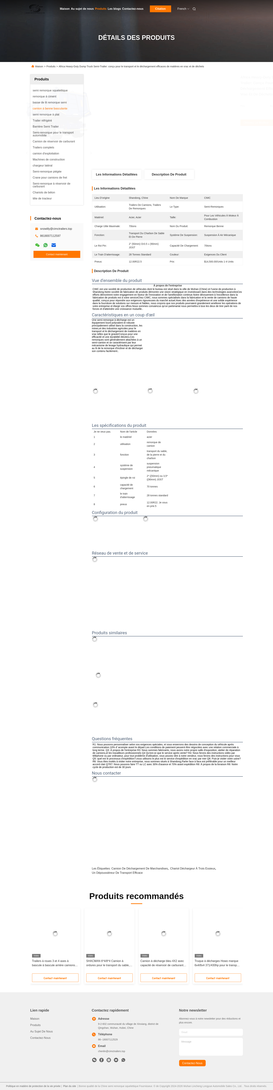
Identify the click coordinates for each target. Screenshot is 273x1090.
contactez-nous (192, 1063)
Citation (160, 8)
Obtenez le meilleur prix (186, 122)
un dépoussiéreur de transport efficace (117, 872)
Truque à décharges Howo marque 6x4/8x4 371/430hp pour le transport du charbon (217, 963)
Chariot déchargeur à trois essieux (192, 868)
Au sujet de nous (82, 8)
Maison (65, 8)
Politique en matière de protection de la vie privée (33, 1086)
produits (35, 1025)
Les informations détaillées (116, 174)
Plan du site (69, 1086)
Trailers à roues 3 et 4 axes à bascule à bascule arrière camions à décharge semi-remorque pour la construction (54, 963)
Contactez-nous (132, 8)
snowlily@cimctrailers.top (56, 228)
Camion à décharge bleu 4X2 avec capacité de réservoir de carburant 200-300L (162, 963)
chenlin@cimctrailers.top (111, 1051)
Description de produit (169, 174)
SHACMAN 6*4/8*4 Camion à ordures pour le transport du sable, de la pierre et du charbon (108, 963)
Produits (100, 8)
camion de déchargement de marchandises (139, 868)
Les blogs (114, 8)
